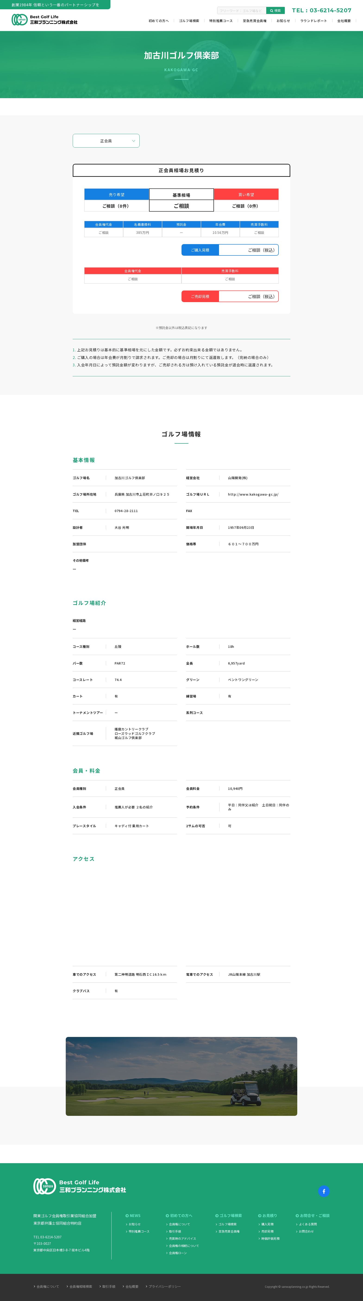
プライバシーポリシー (165, 1286)
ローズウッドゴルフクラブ (135, 733)
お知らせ (135, 1224)
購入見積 (267, 1224)
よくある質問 (308, 1224)
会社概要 (131, 1286)
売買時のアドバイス (182, 1238)
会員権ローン (178, 1253)
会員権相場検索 (80, 1286)
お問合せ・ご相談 (313, 1215)
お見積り (267, 1215)
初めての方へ (179, 1215)
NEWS (133, 1215)
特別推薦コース (139, 1231)
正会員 (106, 140)
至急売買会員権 (229, 1231)
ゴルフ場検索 (228, 1215)
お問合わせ (306, 1231)
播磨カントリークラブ (132, 729)
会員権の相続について (184, 1245)
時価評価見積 (270, 1238)
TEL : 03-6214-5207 (321, 10)
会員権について (179, 1224)
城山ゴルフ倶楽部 (128, 738)
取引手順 (175, 1231)
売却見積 (267, 1231)
